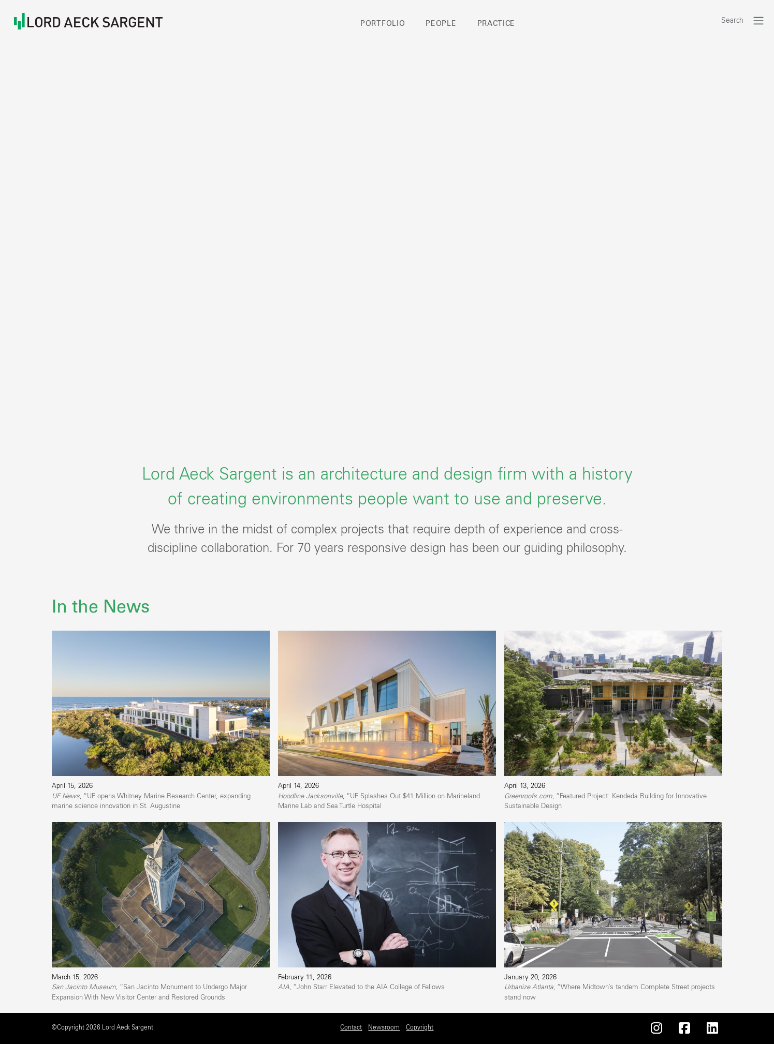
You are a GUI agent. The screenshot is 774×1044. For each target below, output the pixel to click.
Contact (351, 1027)
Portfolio (382, 23)
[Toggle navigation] (758, 20)
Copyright (419, 1027)
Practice (496, 23)
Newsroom (384, 1027)
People (441, 23)
